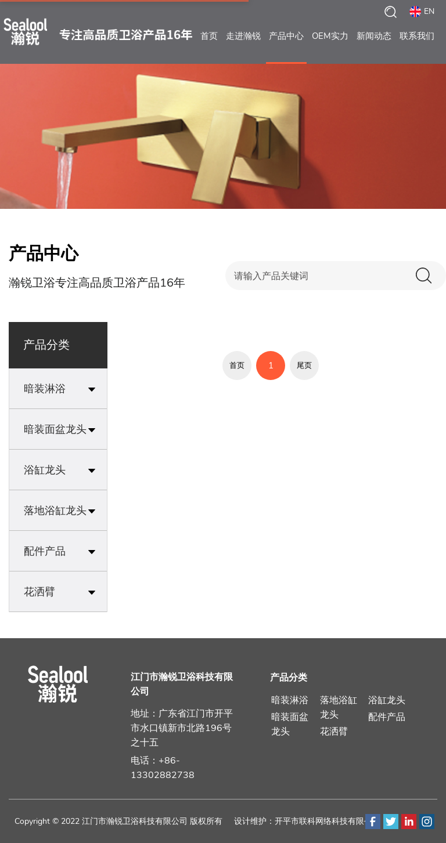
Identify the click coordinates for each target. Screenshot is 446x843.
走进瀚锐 (243, 47)
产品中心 (286, 47)
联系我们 (417, 47)
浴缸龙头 (386, 700)
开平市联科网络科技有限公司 (327, 821)
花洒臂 (334, 731)
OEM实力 (330, 47)
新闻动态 (374, 47)
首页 (209, 47)
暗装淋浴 (289, 700)
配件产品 (386, 717)
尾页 (304, 365)
